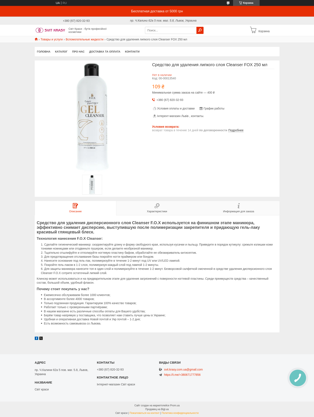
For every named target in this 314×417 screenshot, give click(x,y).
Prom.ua (174, 405)
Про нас (78, 51)
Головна (43, 51)
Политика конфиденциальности (180, 413)
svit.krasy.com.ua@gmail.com (183, 369)
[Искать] (200, 30)
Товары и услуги (52, 39)
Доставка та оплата (104, 51)
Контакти (132, 51)
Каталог (61, 51)
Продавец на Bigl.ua (157, 409)
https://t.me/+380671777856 (182, 374)
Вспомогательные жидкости (85, 39)
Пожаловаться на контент (144, 413)
